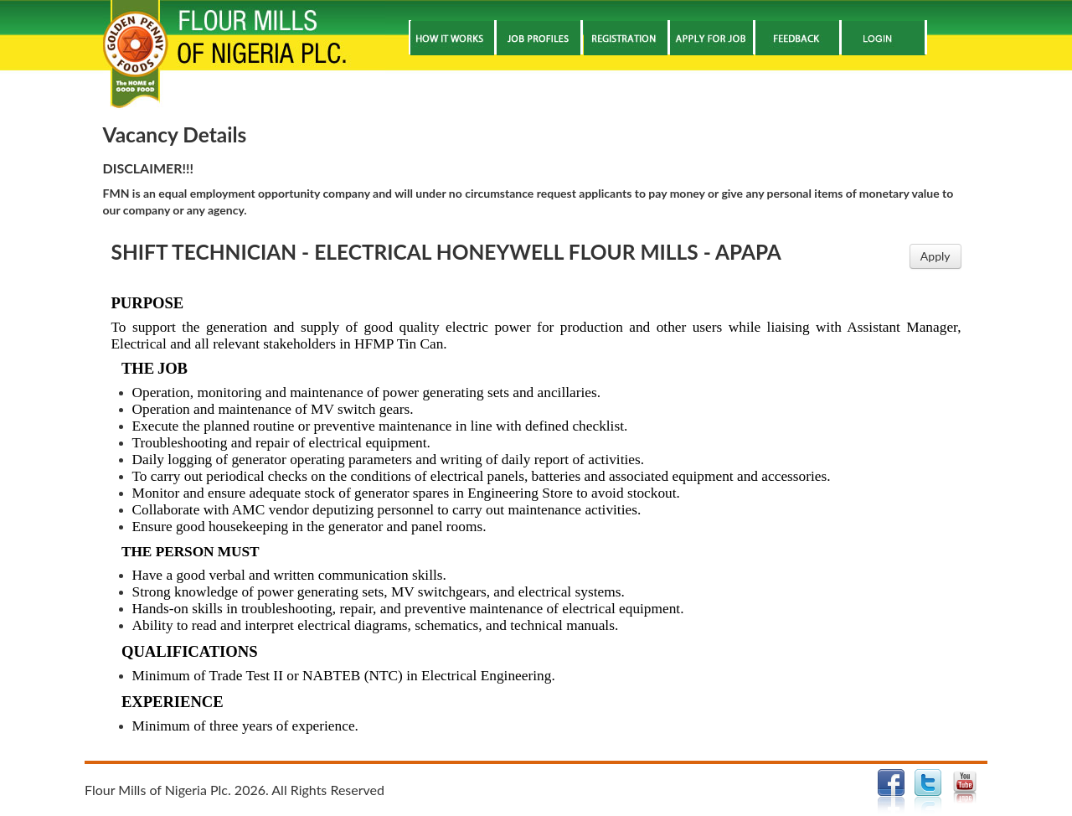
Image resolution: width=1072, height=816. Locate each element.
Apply (935, 256)
